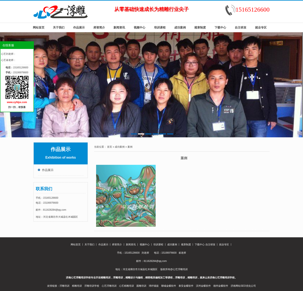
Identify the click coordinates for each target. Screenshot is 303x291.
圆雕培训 (141, 285)
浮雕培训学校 (91, 285)
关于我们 (58, 27)
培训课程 (160, 27)
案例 (130, 146)
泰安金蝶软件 (186, 285)
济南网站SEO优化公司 (243, 285)
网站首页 (38, 27)
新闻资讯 (119, 27)
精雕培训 (77, 285)
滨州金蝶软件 (203, 285)
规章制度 (200, 27)
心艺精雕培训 (126, 285)
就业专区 (261, 27)
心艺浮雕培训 (109, 285)
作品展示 (79, 27)
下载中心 (220, 27)
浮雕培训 (64, 285)
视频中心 (139, 27)
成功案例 (180, 27)
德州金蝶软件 (220, 285)
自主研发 (240, 27)
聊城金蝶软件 (168, 285)
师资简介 (99, 27)
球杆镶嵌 (154, 285)
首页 (109, 146)
